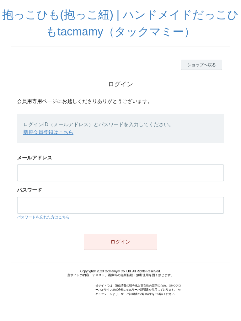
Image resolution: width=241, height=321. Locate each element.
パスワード (29, 190)
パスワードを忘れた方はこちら (43, 217)
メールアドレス (34, 157)
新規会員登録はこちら (48, 132)
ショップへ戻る (201, 64)
